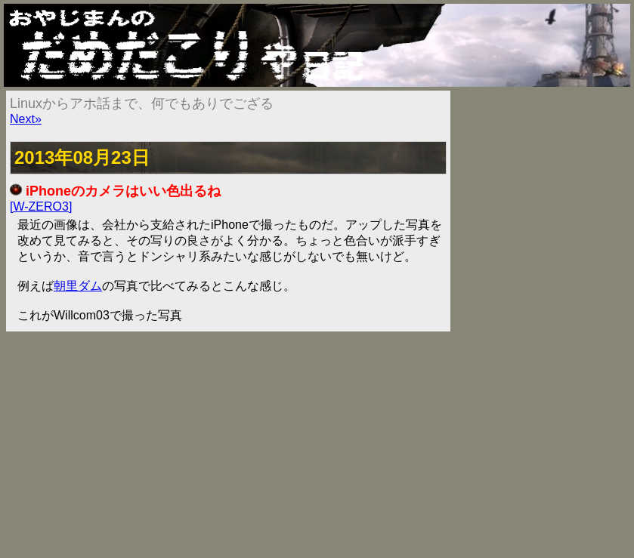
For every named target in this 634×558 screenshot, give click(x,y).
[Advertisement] (317, 444)
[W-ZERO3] (41, 206)
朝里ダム (78, 285)
